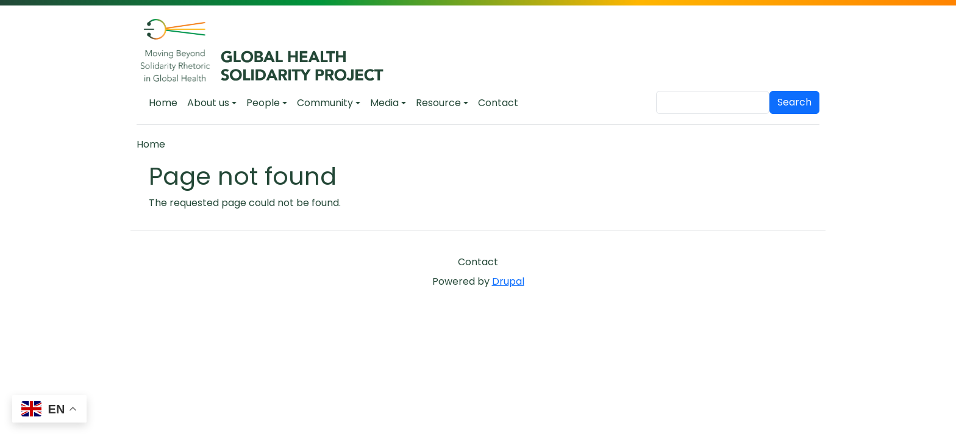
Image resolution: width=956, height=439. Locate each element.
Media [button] (384, 103)
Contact (498, 103)
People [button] (263, 103)
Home (163, 103)
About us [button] (208, 103)
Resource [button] (438, 103)
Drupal (508, 281)
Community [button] (325, 103)
